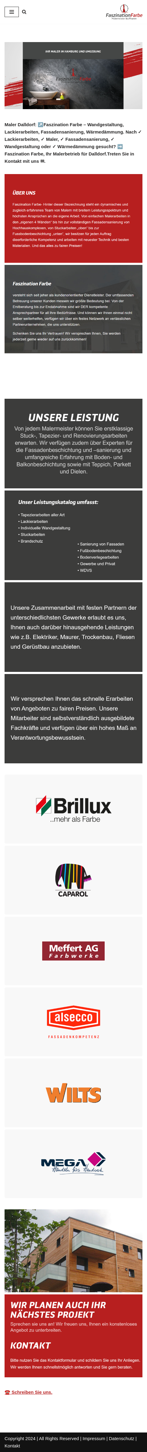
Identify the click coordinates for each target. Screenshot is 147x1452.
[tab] (28, 385)
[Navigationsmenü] (12, 12)
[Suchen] (24, 11)
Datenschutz (121, 1438)
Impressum (94, 1438)
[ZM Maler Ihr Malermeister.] (124, 12)
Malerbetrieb (27, 385)
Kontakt (12, 1445)
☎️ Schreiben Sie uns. (28, 1392)
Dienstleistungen (80, 385)
